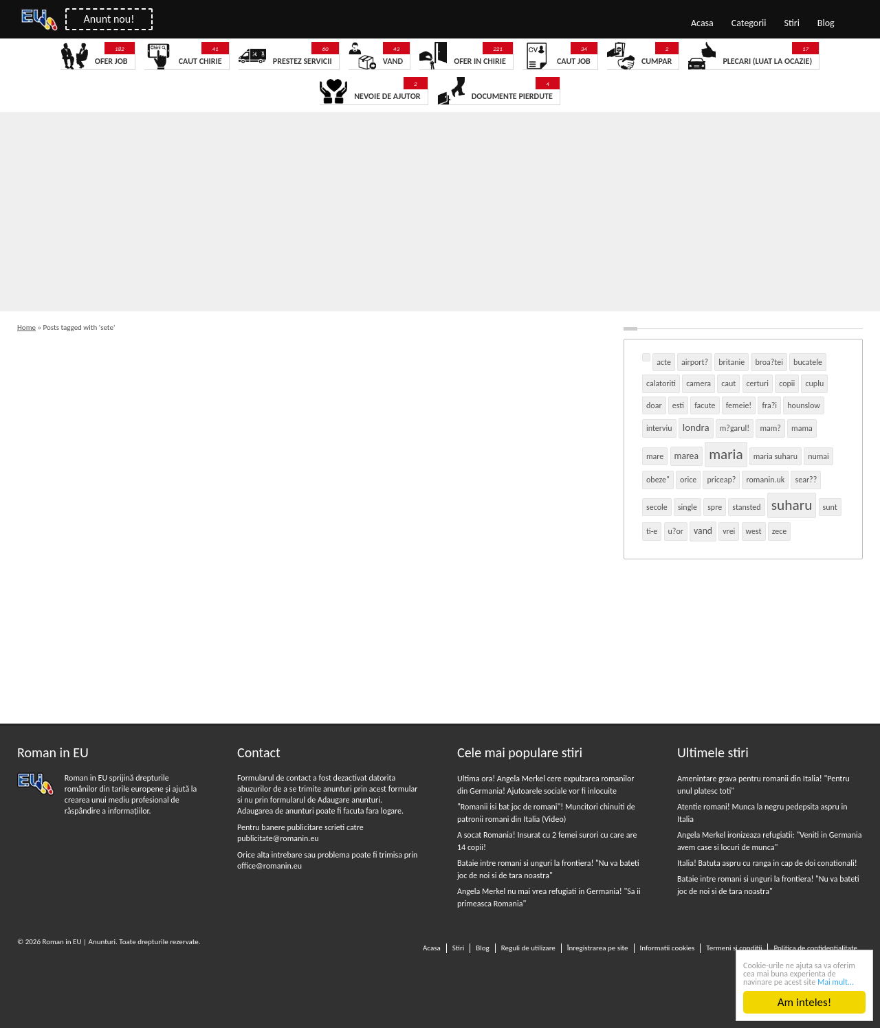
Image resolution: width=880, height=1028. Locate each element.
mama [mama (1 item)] (802, 428)
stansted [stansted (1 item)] (746, 507)
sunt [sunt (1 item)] (830, 507)
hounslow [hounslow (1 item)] (803, 405)
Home (26, 327)
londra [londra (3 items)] (696, 427)
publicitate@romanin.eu (278, 838)
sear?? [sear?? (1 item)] (806, 479)
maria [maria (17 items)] (725, 454)
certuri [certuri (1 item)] (758, 383)
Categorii (749, 23)
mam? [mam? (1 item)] (770, 428)
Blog (826, 23)
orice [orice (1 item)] (688, 479)
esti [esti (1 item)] (678, 405)
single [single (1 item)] (687, 507)
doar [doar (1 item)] (654, 405)
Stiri (792, 23)
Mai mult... (835, 982)
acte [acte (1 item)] (664, 362)
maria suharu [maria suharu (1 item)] (776, 456)
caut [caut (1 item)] (728, 383)
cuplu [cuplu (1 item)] (814, 383)
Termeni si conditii (734, 947)
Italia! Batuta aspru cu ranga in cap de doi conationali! (767, 863)
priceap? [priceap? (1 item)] (721, 479)
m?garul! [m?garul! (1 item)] (734, 428)
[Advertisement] (412, 215)
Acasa (702, 23)
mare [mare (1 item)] (654, 456)
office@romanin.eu (269, 866)
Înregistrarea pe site (597, 947)
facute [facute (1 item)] (704, 405)
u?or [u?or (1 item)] (675, 531)
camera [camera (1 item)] (698, 383)
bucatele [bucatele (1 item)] (807, 362)
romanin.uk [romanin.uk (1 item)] (765, 479)
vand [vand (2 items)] (703, 531)
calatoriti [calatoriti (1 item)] (661, 383)
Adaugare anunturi (349, 800)
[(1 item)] (646, 357)
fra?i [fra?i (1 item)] (769, 405)
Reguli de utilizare (528, 947)
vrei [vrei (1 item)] (729, 531)
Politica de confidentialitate (815, 947)
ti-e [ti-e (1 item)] (651, 531)
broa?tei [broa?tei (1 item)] (769, 362)
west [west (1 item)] (754, 531)
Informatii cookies (667, 947)
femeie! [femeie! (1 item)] (739, 405)
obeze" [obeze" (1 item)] (658, 479)
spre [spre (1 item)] (714, 507)
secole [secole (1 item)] (657, 507)
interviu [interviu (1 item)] (659, 428)
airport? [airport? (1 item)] (694, 362)
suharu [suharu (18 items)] (792, 505)
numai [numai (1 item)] (818, 456)
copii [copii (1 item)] (787, 383)
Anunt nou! (109, 18)
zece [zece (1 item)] (779, 531)
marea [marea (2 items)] (686, 456)
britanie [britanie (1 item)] (731, 362)
